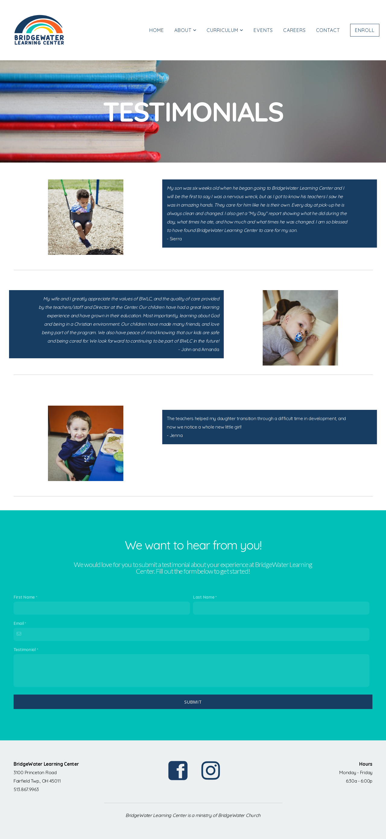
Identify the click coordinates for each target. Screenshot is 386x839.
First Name (24, 597)
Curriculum (225, 30)
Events (263, 30)
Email (19, 623)
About (185, 30)
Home (156, 30)
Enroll (365, 30)
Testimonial (25, 649)
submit (193, 702)
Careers (294, 30)
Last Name (203, 597)
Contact (328, 30)
